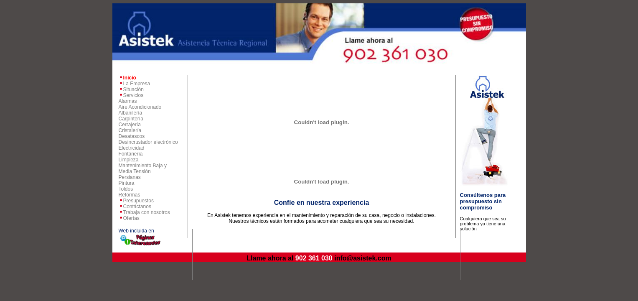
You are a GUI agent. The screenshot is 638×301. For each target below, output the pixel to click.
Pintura (127, 183)
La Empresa (136, 84)
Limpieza (129, 160)
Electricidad (132, 148)
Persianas (130, 177)
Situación (133, 89)
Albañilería (130, 113)
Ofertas (131, 218)
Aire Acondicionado (140, 107)
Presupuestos (138, 201)
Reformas (129, 195)
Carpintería (131, 119)
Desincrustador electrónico (148, 142)
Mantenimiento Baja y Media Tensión (143, 168)
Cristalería (130, 130)
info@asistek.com (362, 258)
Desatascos (132, 136)
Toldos (126, 189)
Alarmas (128, 101)
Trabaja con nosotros (146, 212)
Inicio (129, 78)
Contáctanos (137, 206)
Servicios (133, 95)
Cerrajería (130, 125)
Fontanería (131, 154)
